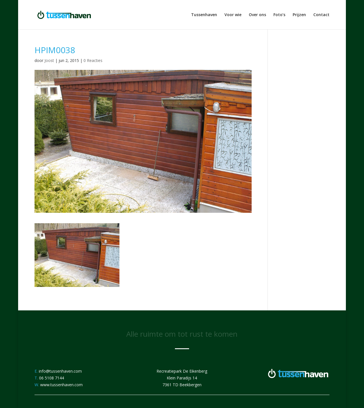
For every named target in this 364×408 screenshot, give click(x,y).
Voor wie (232, 15)
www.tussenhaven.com (61, 384)
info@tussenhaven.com (60, 371)
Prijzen (299, 15)
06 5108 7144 (51, 378)
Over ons (257, 15)
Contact (321, 15)
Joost (49, 60)
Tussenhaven (204, 15)
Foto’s (279, 15)
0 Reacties (92, 60)
